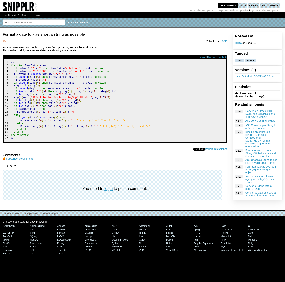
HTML (197, 247)
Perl (196, 254)
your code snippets (265, 10)
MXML (6, 254)
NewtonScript (64, 254)
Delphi (142, 244)
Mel (250, 251)
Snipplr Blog (31, 228)
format (250, 60)
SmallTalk (117, 261)
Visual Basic (172, 264)
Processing (36, 258)
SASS (33, 261)
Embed (211, 57)
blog (243, 5)
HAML (142, 247)
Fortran (61, 247)
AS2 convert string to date (260, 120)
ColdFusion (91, 244)
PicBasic (252, 254)
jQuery (34, 251)
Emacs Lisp (254, 244)
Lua (141, 251)
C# (4, 244)
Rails (169, 258)
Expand (203, 57)
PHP (223, 254)
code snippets (228, 5)
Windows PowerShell (232, 264)
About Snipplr (51, 228)
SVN (250, 261)
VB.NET (116, 264)
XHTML (7, 268)
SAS (5, 261)
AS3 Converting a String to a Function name (260, 127)
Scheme (89, 261)
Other (142, 254)
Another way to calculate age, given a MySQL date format (260, 179)
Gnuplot (89, 247)
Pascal (169, 254)
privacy (253, 5)
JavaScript (8, 251)
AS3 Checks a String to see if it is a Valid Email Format (261, 161)
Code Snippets (11, 228)
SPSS (197, 261)
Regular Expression (204, 258)
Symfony (7, 264)
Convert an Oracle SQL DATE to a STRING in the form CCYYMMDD (260, 114)
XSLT (60, 268)
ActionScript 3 (37, 240)
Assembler (144, 240)
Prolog (60, 258)
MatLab (197, 251)
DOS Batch (227, 244)
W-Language (200, 264)
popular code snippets (233, 10)
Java (250, 247)
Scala (60, 261)
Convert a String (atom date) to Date (258, 187)
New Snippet (9, 15)
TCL (32, 264)
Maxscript (226, 251)
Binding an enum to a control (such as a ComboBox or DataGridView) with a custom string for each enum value (258, 139)
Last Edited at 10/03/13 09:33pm (255, 76)
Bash (223, 240)
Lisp (114, 251)
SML (168, 261)
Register (25, 15)
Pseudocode (91, 258)
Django (197, 244)
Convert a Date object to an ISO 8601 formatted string (261, 194)
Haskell (170, 247)
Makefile (170, 251)
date (239, 60)
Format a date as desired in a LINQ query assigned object (261, 169)
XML (32, 268)
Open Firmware (120, 254)
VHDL (142, 264)
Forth (32, 247)
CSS (114, 244)
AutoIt (169, 240)
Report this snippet (216, 163)
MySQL (34, 254)
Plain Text (221, 57)
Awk (196, 240)
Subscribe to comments (18, 173)
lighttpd (89, 251)
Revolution (226, 258)
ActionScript (9, 240)
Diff (168, 244)
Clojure (61, 244)
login (108, 203)
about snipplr (270, 5)
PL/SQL (7, 258)
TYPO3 (88, 264)
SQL (223, 261)
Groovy (115, 247)
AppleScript (91, 240)
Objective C (91, 254)
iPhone (224, 247)
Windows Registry (257, 264)
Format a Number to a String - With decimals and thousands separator (260, 153)
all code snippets (201, 10)
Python (115, 258)
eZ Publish (8, 247)
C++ (32, 244)
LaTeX (60, 251)
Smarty (142, 261)
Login (38, 15)
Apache (61, 240)
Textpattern (63, 264)
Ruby (251, 258)
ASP (224, 41)
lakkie (238, 42)
